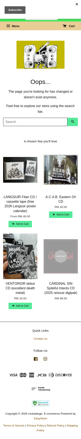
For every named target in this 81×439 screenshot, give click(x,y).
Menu (12, 26)
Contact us (40, 338)
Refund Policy (55, 425)
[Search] (35, 122)
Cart (68, 26)
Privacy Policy (35, 425)
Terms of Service (13, 425)
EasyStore (40, 418)
